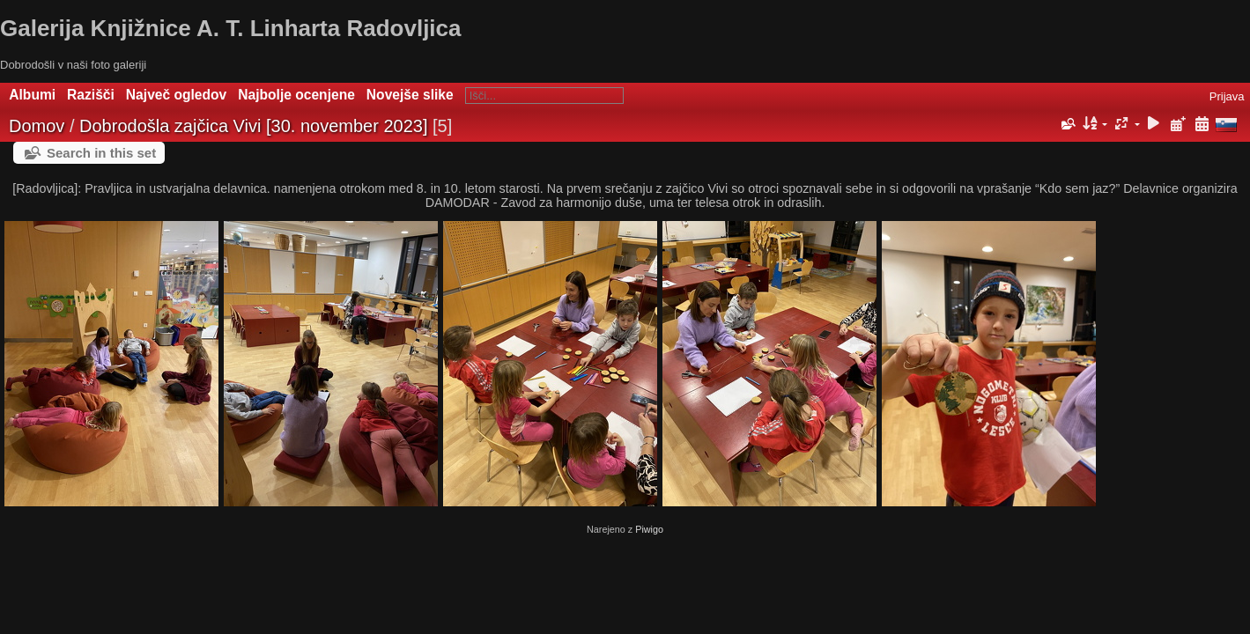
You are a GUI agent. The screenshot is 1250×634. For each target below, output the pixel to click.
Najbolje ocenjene (296, 94)
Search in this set (101, 152)
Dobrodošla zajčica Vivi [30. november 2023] (253, 126)
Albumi (32, 94)
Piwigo (649, 529)
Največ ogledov (176, 94)
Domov (36, 126)
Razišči (91, 94)
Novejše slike (410, 94)
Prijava (1227, 96)
